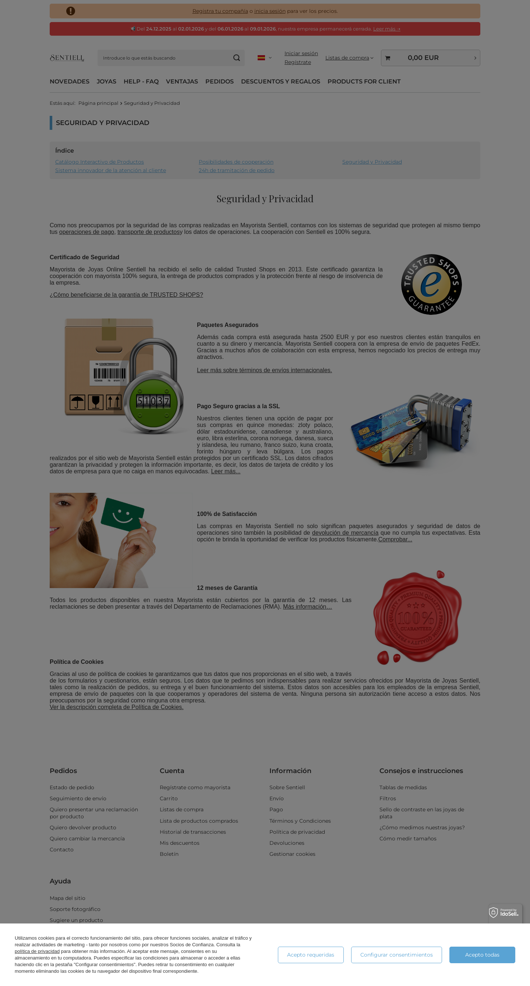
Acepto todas (482, 954)
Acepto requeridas (310, 954)
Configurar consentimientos (396, 954)
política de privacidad (37, 951)
